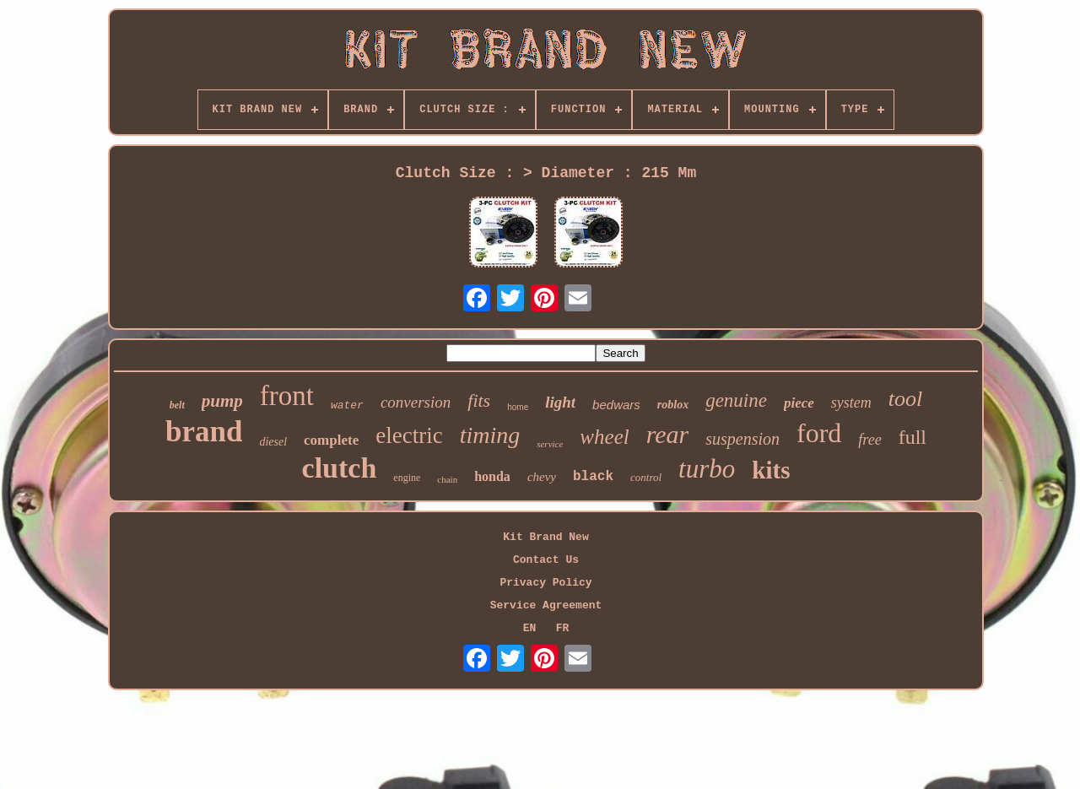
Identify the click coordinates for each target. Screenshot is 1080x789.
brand (203, 431)
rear (667, 434)
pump (222, 401)
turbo (706, 469)
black (593, 476)
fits (478, 400)
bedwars (616, 404)
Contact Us (546, 560)
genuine (736, 400)
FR (563, 628)
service (550, 444)
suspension (742, 439)
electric (408, 435)
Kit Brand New (545, 537)
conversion (416, 402)
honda (492, 476)
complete (331, 440)
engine (406, 478)
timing (490, 435)
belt (177, 405)
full (912, 437)
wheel (604, 436)
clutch (339, 468)
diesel (273, 441)
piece (799, 403)
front (287, 396)
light (560, 402)
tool (905, 398)
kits (771, 470)
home (517, 407)
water (347, 405)
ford (818, 433)
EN (530, 628)
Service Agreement (546, 605)
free (869, 439)
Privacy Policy (545, 582)
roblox (672, 404)
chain (447, 479)
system (851, 402)
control (646, 477)
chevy (541, 477)
